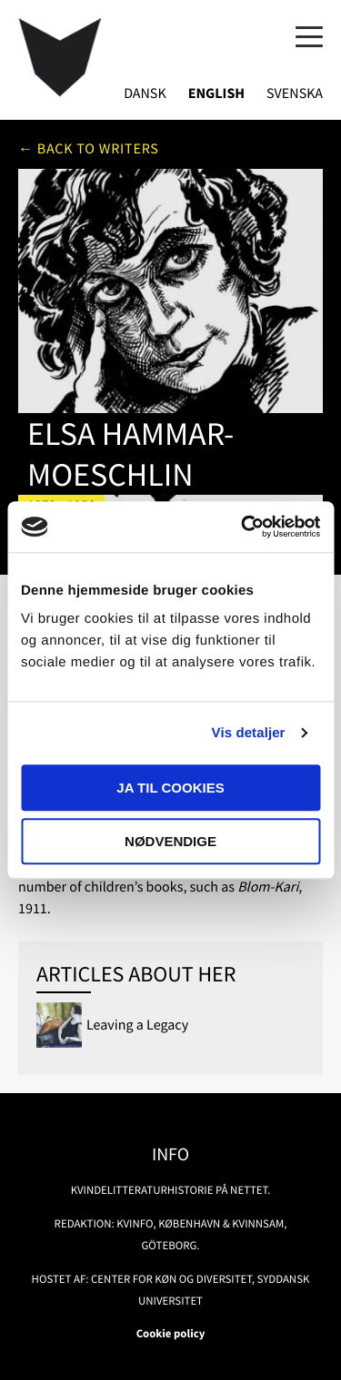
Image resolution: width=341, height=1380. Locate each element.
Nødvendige (170, 841)
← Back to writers (88, 149)
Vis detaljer (249, 733)
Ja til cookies (170, 787)
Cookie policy (171, 1333)
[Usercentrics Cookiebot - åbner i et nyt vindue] (242, 526)
